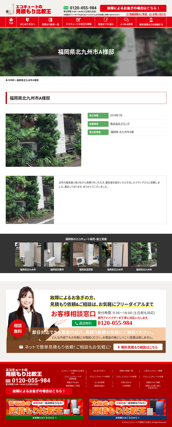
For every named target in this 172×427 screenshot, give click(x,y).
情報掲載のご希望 (138, 14)
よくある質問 (126, 21)
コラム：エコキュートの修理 (126, 377)
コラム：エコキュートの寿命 (99, 377)
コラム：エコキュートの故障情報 (72, 378)
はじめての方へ (27, 21)
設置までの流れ (106, 21)
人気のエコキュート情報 (153, 371)
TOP (11, 21)
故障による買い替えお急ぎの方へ (153, 387)
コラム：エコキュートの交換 (153, 377)
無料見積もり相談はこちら (139, 347)
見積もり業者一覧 (50, 22)
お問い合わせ (159, 14)
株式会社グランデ (120, 123)
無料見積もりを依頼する (151, 22)
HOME (11, 80)
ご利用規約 (126, 386)
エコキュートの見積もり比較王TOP (72, 372)
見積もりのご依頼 (153, 383)
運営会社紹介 (99, 386)
